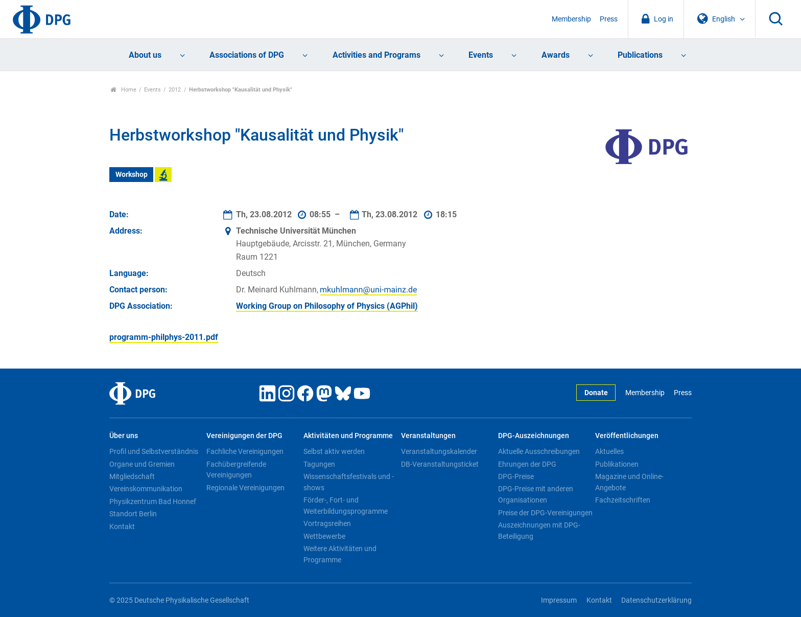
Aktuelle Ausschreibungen (539, 451)
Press (609, 19)
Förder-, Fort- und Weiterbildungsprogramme (345, 505)
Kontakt (122, 526)
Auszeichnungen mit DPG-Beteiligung (539, 530)
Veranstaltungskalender (439, 451)
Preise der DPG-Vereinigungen (545, 513)
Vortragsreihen (327, 523)
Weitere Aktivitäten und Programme (339, 554)
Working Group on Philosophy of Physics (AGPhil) (327, 306)
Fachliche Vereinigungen (245, 451)
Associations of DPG (246, 55)
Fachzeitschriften (622, 500)
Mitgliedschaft (132, 476)
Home (123, 89)
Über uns (123, 435)
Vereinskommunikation (145, 489)
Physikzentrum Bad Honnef (152, 501)
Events (480, 55)
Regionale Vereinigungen (245, 488)
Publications (640, 55)
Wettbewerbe (324, 536)
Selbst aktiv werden (334, 451)
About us (145, 55)
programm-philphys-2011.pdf (163, 337)
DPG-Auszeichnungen (533, 435)
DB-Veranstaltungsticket (440, 464)
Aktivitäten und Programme (348, 435)
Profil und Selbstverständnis (153, 451)
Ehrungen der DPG (527, 464)
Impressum (559, 600)
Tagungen (319, 464)
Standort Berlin (133, 514)
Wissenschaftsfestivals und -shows (348, 482)
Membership (571, 19)
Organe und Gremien (142, 464)
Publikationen (617, 464)
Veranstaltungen (428, 435)
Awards (555, 55)
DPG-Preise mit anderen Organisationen (535, 494)
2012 (175, 89)
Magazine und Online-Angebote (629, 482)
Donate (596, 393)
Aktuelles (609, 451)
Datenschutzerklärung (656, 600)
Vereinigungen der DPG (244, 435)
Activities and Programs (376, 55)
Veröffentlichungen (626, 435)
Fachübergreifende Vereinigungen (236, 469)
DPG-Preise (516, 476)
